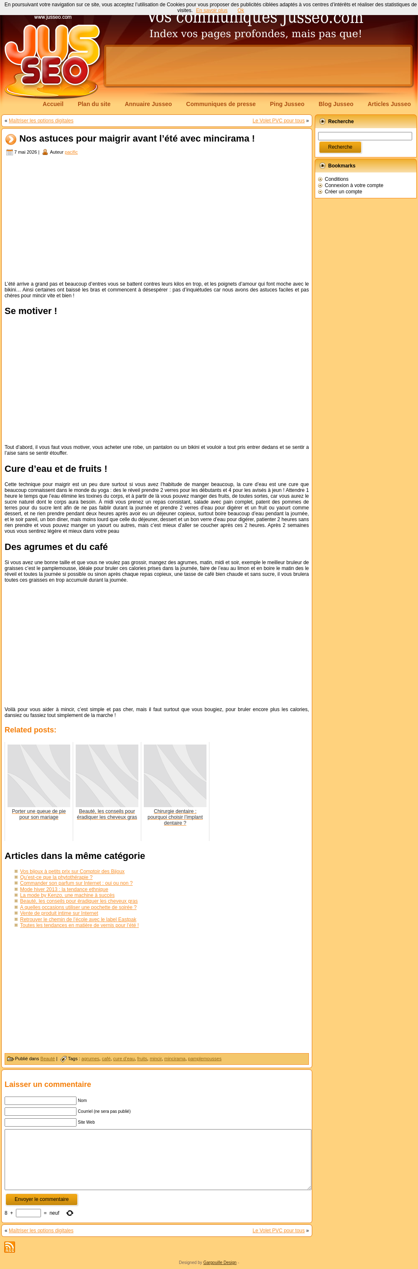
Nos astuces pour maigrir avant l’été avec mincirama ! (137, 139)
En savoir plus (211, 10)
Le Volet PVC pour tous (278, 121)
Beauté (48, 1058)
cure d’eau (124, 1058)
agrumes (90, 1058)
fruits (142, 1058)
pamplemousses (205, 1058)
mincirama (175, 1058)
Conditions (337, 179)
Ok (240, 10)
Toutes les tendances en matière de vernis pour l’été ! (79, 925)
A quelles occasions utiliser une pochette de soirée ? (78, 907)
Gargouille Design (220, 1262)
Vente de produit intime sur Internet (59, 913)
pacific (71, 152)
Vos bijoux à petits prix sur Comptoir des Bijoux (72, 871)
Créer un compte (343, 192)
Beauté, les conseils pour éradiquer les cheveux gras (79, 901)
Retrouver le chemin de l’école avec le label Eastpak (78, 919)
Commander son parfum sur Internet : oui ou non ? (76, 883)
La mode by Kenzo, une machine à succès (67, 895)
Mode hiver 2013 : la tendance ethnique (64, 889)
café (106, 1058)
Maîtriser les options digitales (41, 121)
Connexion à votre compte (354, 185)
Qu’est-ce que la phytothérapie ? (56, 877)
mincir (156, 1058)
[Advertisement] (157, 219)
